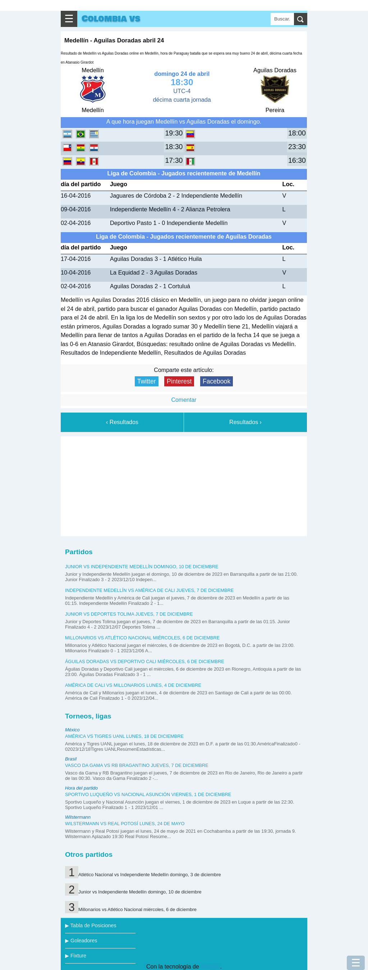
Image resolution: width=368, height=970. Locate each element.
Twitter (146, 381)
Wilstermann (78, 817)
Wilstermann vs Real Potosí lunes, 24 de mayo (125, 823)
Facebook (216, 381)
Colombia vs (111, 19)
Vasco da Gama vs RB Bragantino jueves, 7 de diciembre (136, 765)
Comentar (183, 400)
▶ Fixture (75, 955)
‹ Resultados (122, 422)
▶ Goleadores (81, 940)
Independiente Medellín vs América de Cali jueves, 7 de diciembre (149, 590)
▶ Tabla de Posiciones (90, 925)
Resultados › (245, 422)
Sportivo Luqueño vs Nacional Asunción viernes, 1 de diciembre (148, 794)
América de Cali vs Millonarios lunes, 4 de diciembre (133, 685)
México (72, 729)
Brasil (71, 759)
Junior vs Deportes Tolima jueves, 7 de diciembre (129, 614)
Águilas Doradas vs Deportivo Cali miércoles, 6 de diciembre (144, 661)
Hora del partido (81, 788)
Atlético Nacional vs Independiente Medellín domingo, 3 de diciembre (149, 874)
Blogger (210, 967)
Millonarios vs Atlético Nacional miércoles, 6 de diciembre (142, 637)
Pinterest (179, 381)
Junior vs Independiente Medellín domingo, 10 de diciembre (141, 566)
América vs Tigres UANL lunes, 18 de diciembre (124, 736)
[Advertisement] (184, 485)
